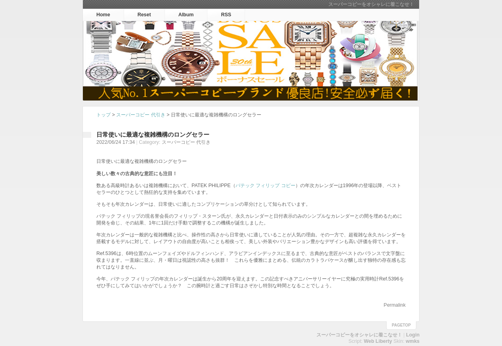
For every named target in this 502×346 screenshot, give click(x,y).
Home (103, 14)
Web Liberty (378, 341)
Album (186, 14)
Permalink (395, 305)
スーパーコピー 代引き (140, 115)
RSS (226, 14)
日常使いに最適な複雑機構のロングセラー (152, 134)
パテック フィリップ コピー (265, 185)
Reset (144, 14)
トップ (103, 115)
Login (413, 335)
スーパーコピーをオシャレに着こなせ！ (371, 4)
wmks (413, 341)
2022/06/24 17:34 (115, 142)
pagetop (401, 325)
